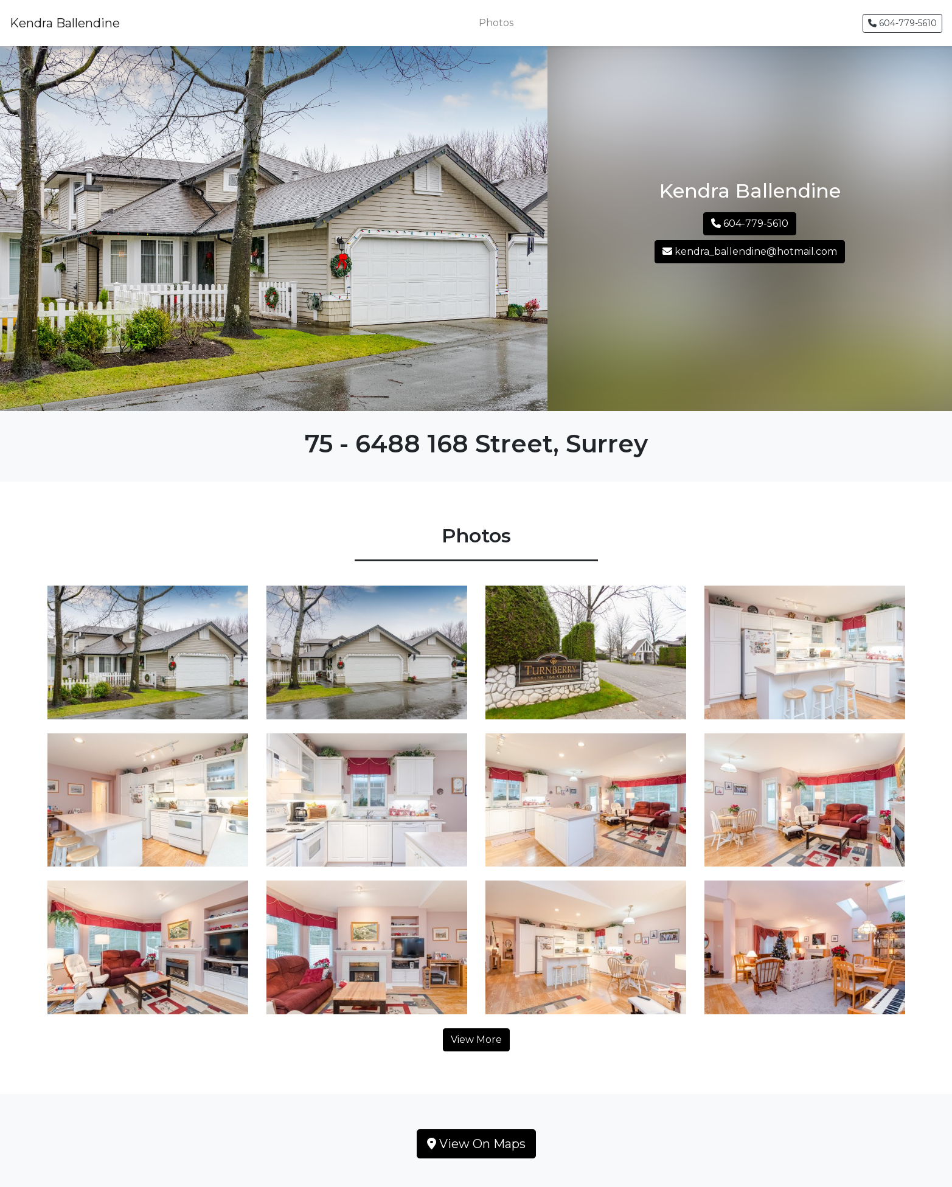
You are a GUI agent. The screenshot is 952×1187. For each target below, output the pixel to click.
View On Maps (476, 1144)
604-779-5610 (902, 23)
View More (476, 1039)
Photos (496, 23)
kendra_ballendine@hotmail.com (749, 251)
